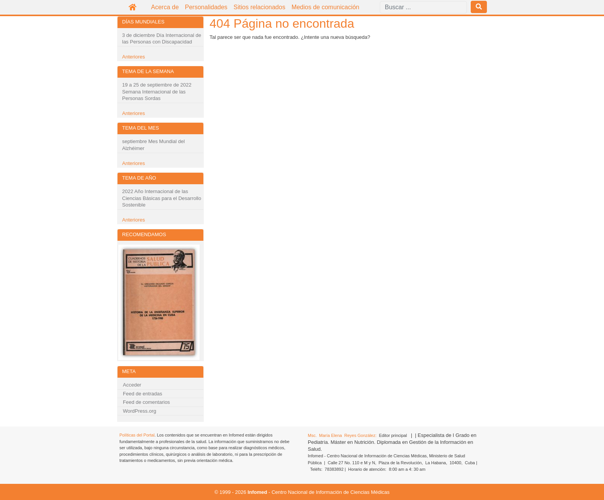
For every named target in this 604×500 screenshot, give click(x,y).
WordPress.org (139, 411)
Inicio (132, 7)
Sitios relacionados (259, 7)
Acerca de (165, 7)
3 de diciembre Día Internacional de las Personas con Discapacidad (161, 38)
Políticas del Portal (136, 435)
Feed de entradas (142, 394)
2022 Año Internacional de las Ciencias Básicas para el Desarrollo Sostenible (161, 198)
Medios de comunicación (325, 7)
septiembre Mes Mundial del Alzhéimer (153, 144)
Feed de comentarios (146, 402)
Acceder (132, 385)
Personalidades (206, 7)
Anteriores (133, 57)
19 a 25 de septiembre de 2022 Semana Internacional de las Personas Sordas (156, 91)
